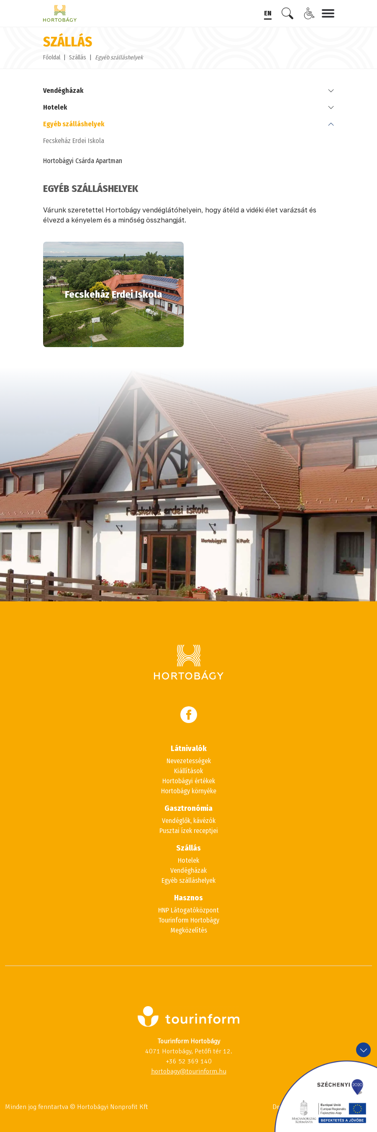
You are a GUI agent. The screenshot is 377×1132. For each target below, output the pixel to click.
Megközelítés (188, 930)
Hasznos (188, 897)
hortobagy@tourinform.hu (188, 1071)
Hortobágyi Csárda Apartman (82, 161)
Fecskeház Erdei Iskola (73, 141)
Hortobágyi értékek (188, 781)
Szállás (77, 57)
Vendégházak (63, 91)
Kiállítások (188, 771)
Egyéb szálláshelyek (73, 124)
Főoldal (51, 57)
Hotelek (55, 107)
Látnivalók (189, 748)
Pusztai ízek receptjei (188, 831)
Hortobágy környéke (188, 791)
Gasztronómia (188, 808)
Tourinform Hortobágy (188, 920)
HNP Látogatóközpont (188, 910)
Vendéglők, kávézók (188, 821)
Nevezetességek (189, 761)
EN (268, 13)
